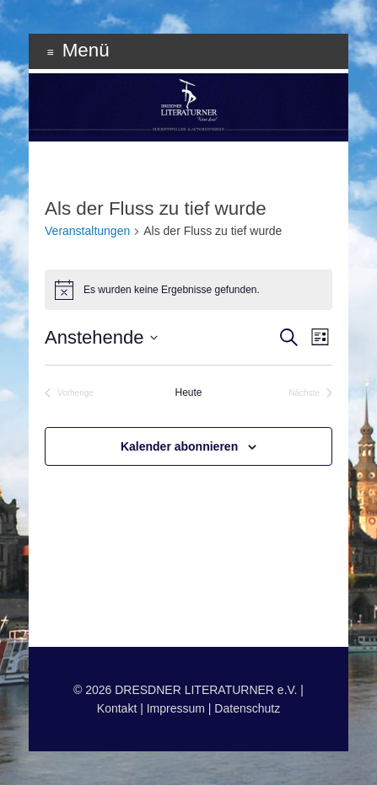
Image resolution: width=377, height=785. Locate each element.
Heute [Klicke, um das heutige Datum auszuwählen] (188, 392)
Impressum (176, 708)
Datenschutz (247, 708)
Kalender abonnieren (179, 446)
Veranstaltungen (87, 231)
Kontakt (117, 708)
